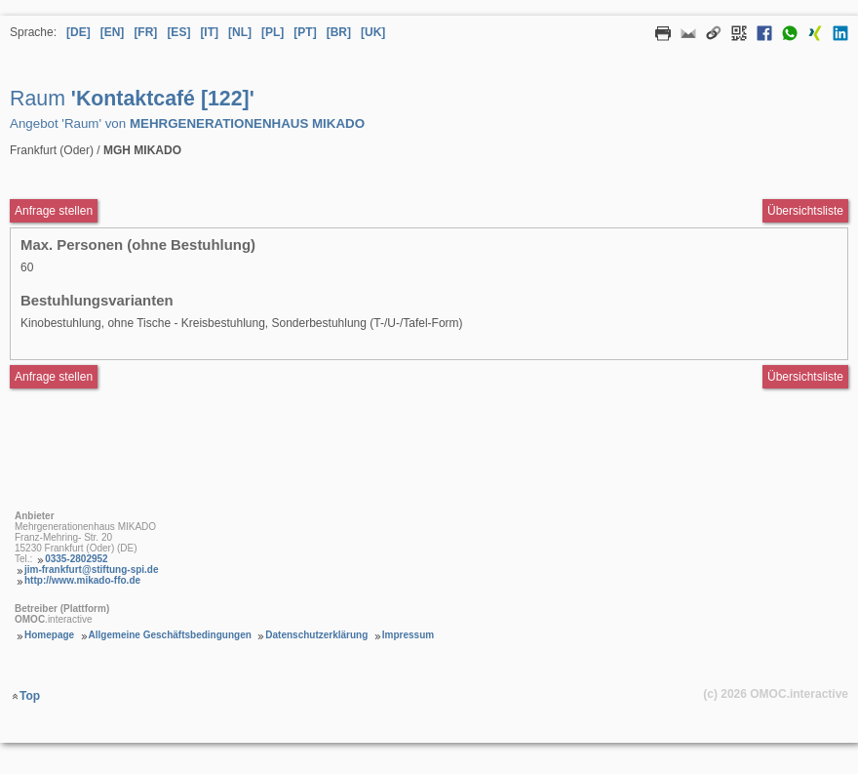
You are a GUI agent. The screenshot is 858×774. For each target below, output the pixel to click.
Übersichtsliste (805, 211)
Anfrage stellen (54, 377)
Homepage (49, 635)
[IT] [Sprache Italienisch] (209, 32)
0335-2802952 (76, 558)
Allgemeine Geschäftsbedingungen (170, 635)
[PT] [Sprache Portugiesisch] (304, 32)
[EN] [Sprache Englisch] (112, 32)
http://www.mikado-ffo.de (82, 580)
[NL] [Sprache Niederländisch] (240, 32)
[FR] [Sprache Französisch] (145, 32)
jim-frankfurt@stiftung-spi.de (91, 569)
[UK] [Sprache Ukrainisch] (373, 32)
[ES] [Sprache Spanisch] (178, 32)
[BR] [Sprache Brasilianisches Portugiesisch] (339, 32)
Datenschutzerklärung (316, 635)
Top (30, 696)
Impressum (408, 635)
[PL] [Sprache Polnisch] (272, 32)
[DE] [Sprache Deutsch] (78, 32)
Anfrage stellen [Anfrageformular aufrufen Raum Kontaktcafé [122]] (54, 211)
